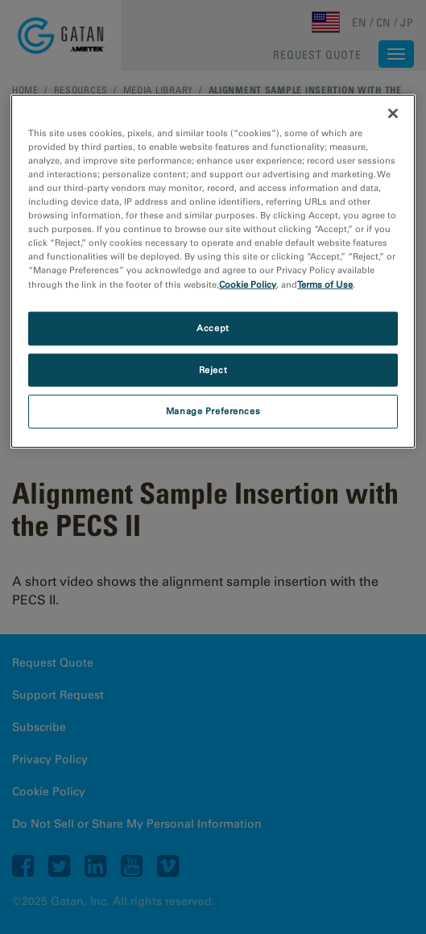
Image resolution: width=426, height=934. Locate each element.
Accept (212, 327)
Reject (213, 369)
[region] (213, 272)
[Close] (393, 113)
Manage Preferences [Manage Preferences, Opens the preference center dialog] (213, 411)
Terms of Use (325, 283)
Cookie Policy (247, 283)
